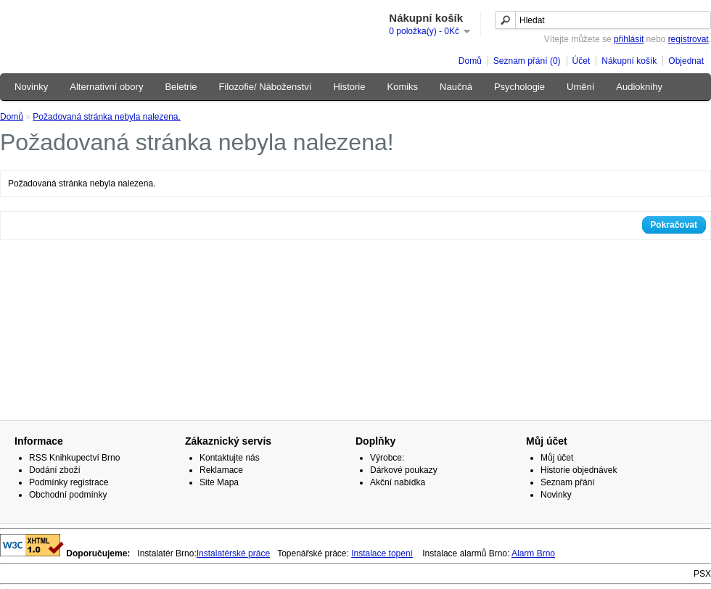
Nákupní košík (629, 61)
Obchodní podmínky (68, 495)
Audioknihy (639, 86)
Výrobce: (387, 458)
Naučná (456, 86)
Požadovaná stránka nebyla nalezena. (106, 117)
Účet (581, 61)
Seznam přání (568, 482)
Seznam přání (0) (527, 61)
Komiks (402, 86)
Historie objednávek (579, 470)
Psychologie (519, 86)
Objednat (686, 61)
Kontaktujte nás (230, 458)
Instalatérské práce (233, 553)
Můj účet (557, 458)
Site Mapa (219, 482)
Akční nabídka (397, 482)
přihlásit (629, 39)
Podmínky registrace (68, 482)
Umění (580, 86)
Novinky (31, 86)
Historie (349, 86)
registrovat (688, 39)
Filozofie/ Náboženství (265, 86)
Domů (470, 61)
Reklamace (221, 470)
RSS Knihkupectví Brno (74, 458)
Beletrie (181, 86)
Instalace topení (382, 553)
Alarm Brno (533, 553)
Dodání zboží (55, 470)
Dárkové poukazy (403, 470)
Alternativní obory (106, 86)
